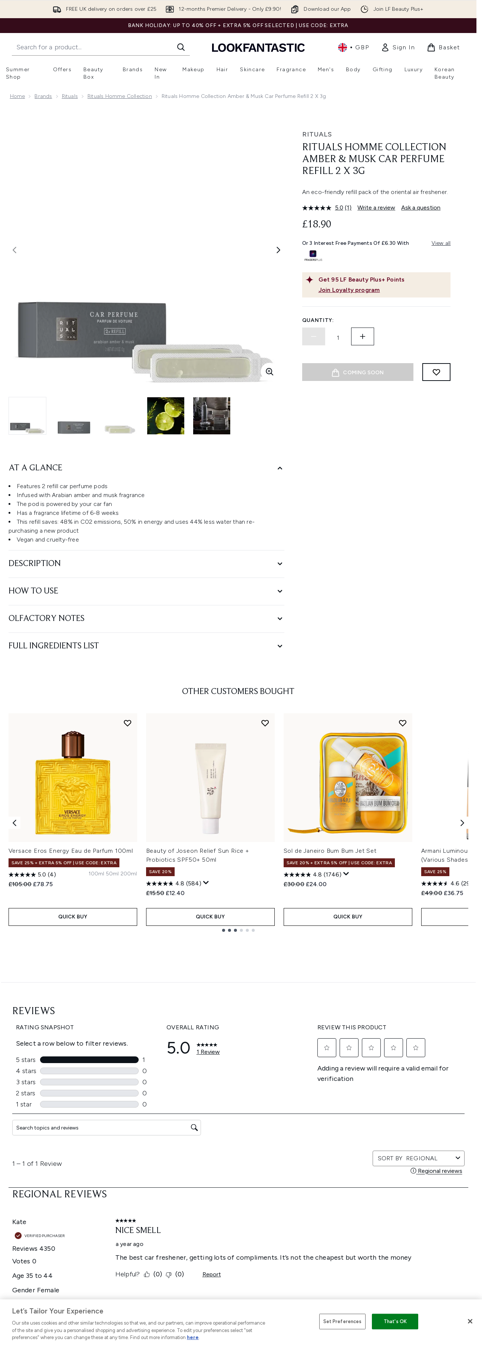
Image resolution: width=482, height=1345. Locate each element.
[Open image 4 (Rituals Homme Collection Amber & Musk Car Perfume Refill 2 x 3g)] (165, 415)
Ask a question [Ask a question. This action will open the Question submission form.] (420, 207)
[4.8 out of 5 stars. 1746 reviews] (312, 874)
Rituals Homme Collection (120, 96)
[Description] (146, 564)
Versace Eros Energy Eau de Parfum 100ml (71, 850)
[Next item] (462, 822)
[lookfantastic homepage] (258, 47)
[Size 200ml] (129, 874)
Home (17, 96)
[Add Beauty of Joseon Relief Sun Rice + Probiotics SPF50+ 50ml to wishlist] (265, 723)
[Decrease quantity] (313, 336)
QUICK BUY (73, 917)
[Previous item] (14, 822)
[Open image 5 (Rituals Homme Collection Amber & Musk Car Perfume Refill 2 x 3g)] (211, 415)
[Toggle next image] (278, 250)
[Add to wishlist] (436, 372)
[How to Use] (146, 591)
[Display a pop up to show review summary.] (206, 883)
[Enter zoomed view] (269, 372)
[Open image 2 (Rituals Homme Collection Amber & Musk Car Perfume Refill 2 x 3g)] (73, 415)
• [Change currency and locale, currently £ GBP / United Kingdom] (353, 47)
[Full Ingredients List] (146, 646)
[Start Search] (180, 47)
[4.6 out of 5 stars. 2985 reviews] (450, 883)
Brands (43, 96)
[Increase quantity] (362, 336)
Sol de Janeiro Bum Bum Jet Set (330, 850)
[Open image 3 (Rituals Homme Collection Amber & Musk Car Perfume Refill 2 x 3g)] (119, 415)
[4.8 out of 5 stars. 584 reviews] (173, 883)
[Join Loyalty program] (383, 290)
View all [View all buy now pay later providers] (441, 243)
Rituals (70, 96)
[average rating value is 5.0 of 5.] (323, 208)
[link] (397, 47)
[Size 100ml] (97, 874)
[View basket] (443, 47)
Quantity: (318, 320)
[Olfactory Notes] (146, 618)
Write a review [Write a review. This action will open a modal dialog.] (376, 207)
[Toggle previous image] (14, 250)
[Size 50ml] (112, 874)
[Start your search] (101, 47)
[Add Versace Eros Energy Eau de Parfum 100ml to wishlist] (127, 723)
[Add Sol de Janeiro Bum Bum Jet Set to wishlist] (403, 723)
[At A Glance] (146, 468)
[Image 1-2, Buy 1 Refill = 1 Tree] (357, 420)
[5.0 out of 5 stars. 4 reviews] (32, 874)
